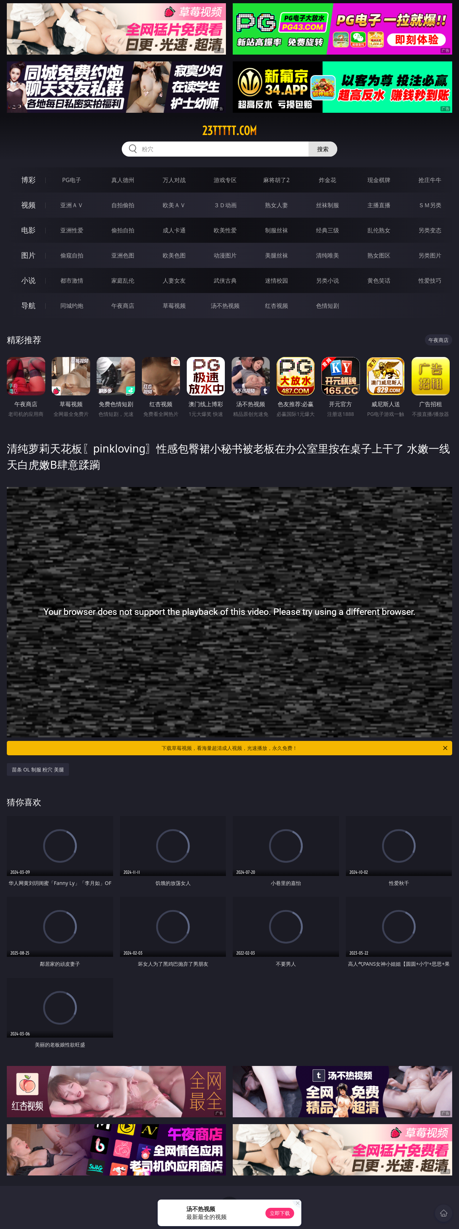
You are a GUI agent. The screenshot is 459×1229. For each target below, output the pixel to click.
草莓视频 (174, 306)
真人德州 (122, 180)
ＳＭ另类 (429, 205)
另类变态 (429, 230)
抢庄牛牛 (429, 180)
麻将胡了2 (276, 180)
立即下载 (280, 1213)
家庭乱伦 (122, 280)
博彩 (28, 180)
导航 (28, 305)
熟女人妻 (276, 205)
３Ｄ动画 (225, 205)
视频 (28, 205)
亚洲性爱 (71, 230)
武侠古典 (225, 280)
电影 (28, 230)
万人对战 (174, 180)
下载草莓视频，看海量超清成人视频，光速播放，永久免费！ (305, 748)
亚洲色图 (122, 255)
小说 (28, 280)
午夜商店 (122, 306)
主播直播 (378, 205)
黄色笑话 (378, 280)
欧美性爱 (225, 230)
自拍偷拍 (122, 205)
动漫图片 (225, 255)
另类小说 (327, 280)
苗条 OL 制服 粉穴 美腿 (38, 769)
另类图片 (429, 255)
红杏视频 (276, 306)
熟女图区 (378, 255)
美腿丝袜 (276, 255)
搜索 (323, 149)
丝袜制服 (327, 205)
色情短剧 (327, 306)
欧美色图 (174, 255)
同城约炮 (71, 306)
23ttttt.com (229, 131)
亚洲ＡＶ (71, 205)
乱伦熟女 (378, 230)
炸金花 (327, 180)
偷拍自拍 (122, 230)
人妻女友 (174, 280)
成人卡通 (174, 230)
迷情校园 (276, 280)
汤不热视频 (225, 306)
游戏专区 (225, 180)
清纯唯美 (327, 255)
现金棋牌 (378, 180)
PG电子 (71, 180)
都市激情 (71, 280)
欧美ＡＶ (174, 205)
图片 (28, 255)
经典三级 (327, 230)
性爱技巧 (429, 280)
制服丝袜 (276, 230)
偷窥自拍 (71, 255)
